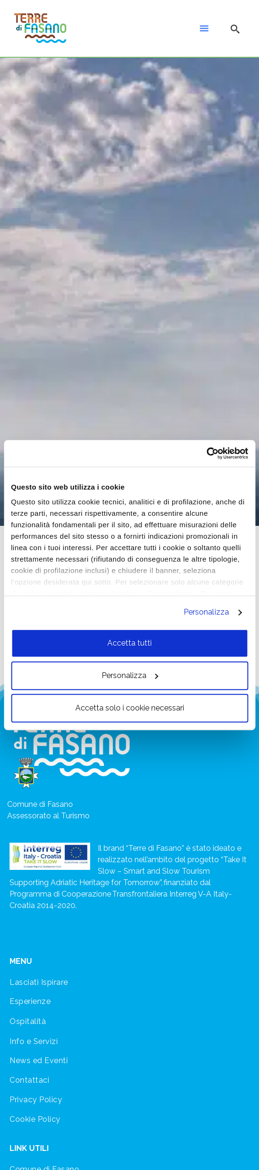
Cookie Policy (35, 1119)
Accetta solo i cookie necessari (129, 707)
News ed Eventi (39, 1060)
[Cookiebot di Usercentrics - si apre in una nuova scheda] (206, 453)
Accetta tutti (129, 643)
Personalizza (206, 611)
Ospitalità (28, 1021)
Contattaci (29, 1080)
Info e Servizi (34, 1041)
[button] (204, 28)
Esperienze (30, 1001)
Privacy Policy (36, 1099)
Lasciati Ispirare (39, 982)
